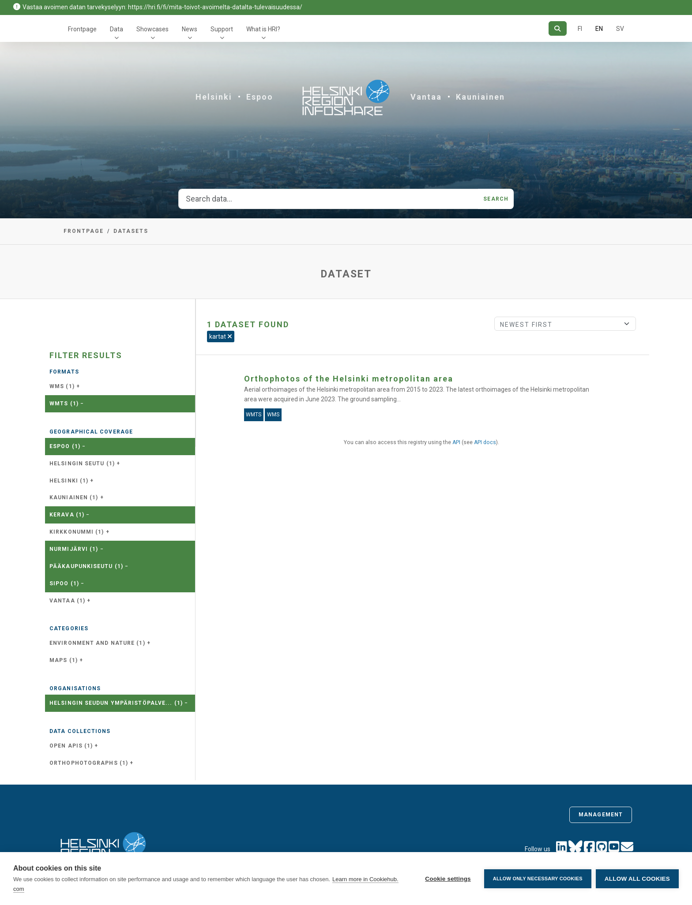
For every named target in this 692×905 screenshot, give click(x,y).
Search (495, 199)
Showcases (152, 29)
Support (222, 29)
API (456, 442)
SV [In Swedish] (620, 28)
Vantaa (426, 96)
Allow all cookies (637, 878)
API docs (485, 442)
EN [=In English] (599, 28)
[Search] (558, 28)
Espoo (259, 96)
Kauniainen (480, 96)
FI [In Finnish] (580, 28)
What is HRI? (263, 29)
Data (116, 29)
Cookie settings (448, 878)
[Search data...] (328, 199)
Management (601, 815)
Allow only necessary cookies (538, 878)
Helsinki (214, 96)
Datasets (130, 231)
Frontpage (82, 29)
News (189, 29)
